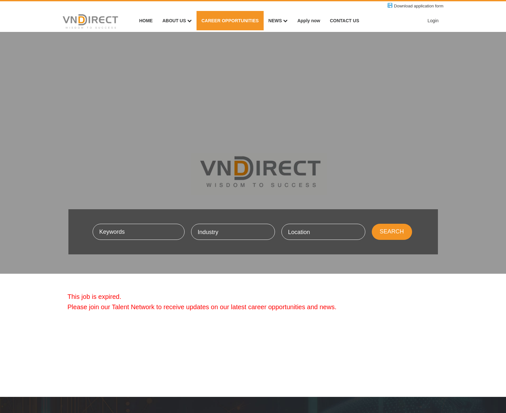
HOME (146, 20)
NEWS (278, 20)
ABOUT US (177, 20)
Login (433, 20)
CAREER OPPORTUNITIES (229, 20)
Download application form (418, 6)
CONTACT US (344, 20)
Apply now (308, 20)
